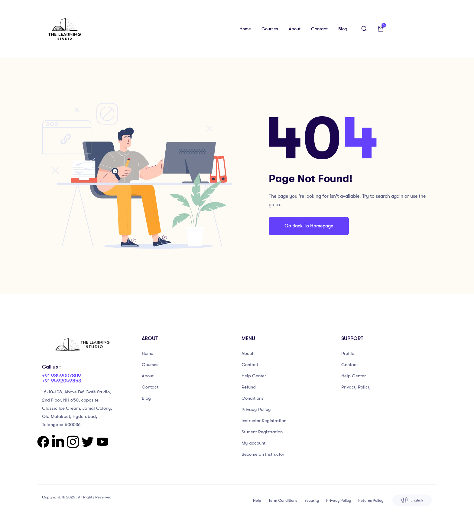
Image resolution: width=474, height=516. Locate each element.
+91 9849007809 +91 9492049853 (61, 378)
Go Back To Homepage (308, 226)
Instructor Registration (264, 420)
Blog (342, 28)
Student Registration (262, 432)
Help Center (254, 376)
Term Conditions (282, 500)
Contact (319, 28)
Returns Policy (370, 500)
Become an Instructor (263, 454)
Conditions (253, 398)
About (294, 28)
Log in (413, 28)
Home (245, 28)
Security (311, 500)
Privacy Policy (256, 409)
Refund (249, 387)
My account (253, 443)
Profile (347, 353)
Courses (269, 28)
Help (257, 500)
